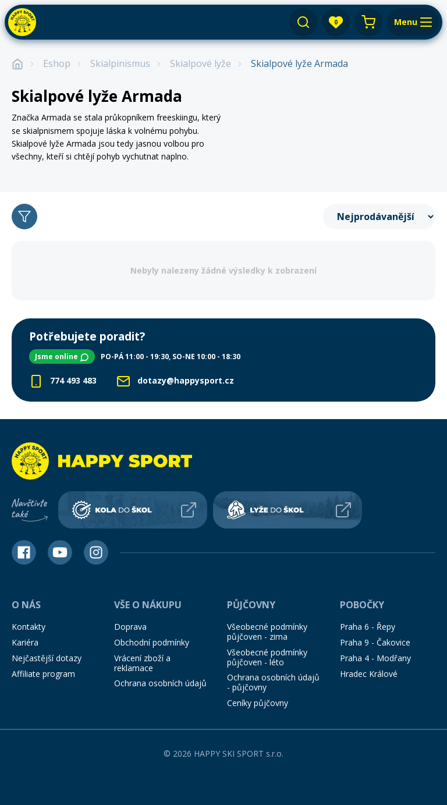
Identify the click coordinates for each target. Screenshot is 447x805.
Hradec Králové (369, 667)
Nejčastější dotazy (46, 652)
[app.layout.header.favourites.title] (336, 22)
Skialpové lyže (200, 63)
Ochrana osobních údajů (160, 677)
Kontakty (28, 621)
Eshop (56, 63)
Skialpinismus (120, 63)
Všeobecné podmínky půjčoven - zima (267, 626)
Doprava (130, 621)
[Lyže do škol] (287, 504)
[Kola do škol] (132, 504)
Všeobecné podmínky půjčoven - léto (267, 651)
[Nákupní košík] (368, 22)
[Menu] (413, 22)
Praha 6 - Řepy (367, 621)
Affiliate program (43, 667)
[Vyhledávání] (303, 22)
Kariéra (25, 636)
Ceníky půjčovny (257, 697)
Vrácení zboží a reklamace (142, 657)
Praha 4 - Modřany (375, 652)
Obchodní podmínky (151, 636)
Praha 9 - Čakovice (375, 636)
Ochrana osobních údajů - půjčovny (273, 676)
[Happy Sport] (22, 22)
